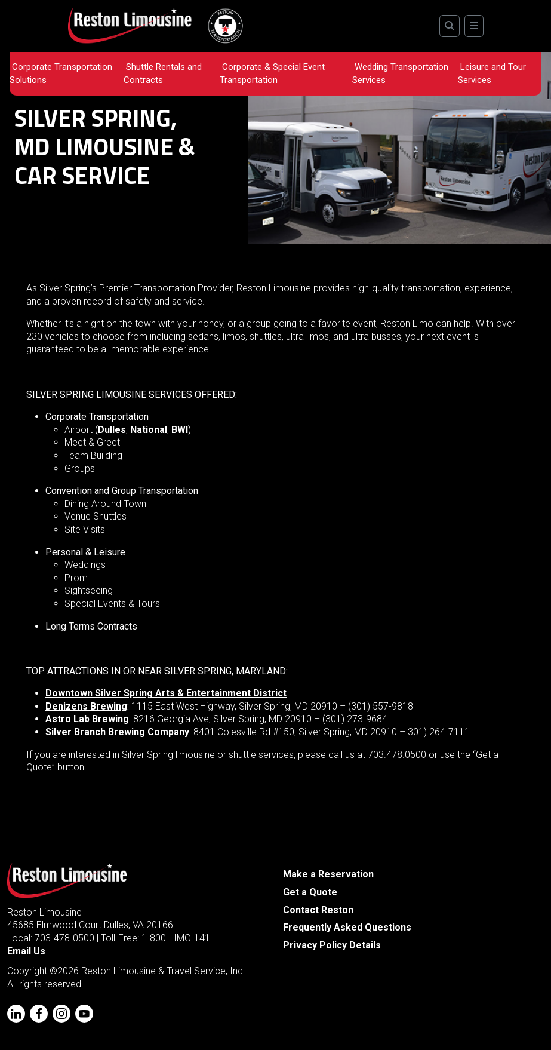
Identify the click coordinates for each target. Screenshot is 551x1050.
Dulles (112, 429)
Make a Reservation (328, 874)
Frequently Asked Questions (347, 927)
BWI (179, 429)
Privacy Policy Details (332, 945)
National (148, 429)
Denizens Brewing (86, 706)
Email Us (26, 951)
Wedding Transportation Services (400, 73)
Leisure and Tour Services (492, 73)
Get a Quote (310, 892)
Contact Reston (318, 910)
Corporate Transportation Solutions (61, 73)
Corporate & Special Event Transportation (272, 73)
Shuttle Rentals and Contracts (163, 73)
